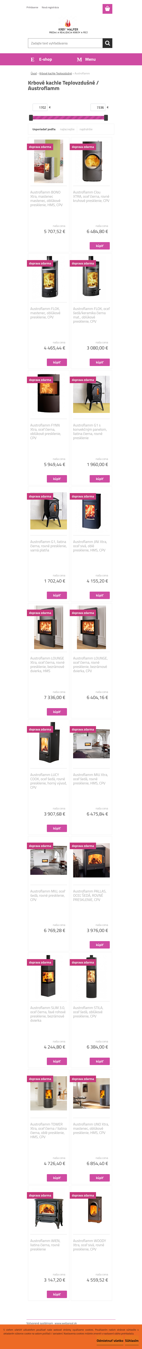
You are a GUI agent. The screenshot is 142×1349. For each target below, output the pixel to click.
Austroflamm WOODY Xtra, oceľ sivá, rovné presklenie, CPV (89, 1245)
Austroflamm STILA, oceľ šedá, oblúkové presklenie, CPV (88, 1012)
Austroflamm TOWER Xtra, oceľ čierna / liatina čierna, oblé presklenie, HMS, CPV (48, 1130)
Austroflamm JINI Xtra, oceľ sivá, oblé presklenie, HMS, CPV (90, 546)
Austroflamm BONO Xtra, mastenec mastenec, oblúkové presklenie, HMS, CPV (46, 198)
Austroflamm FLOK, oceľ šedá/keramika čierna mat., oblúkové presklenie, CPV (91, 315)
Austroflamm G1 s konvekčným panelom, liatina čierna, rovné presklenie (90, 431)
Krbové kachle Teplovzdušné (55, 73)
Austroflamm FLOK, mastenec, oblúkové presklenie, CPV (45, 313)
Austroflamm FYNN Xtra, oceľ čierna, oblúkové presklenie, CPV (45, 431)
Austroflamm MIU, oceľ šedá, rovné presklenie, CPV (47, 895)
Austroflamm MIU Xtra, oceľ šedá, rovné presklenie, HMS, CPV (90, 779)
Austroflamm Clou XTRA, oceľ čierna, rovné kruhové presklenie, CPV (91, 196)
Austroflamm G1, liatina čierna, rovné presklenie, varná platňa (48, 546)
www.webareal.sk (66, 1323)
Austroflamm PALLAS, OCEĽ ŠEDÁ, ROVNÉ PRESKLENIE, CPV (89, 895)
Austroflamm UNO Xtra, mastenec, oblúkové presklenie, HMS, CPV (91, 1128)
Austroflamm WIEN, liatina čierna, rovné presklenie (45, 1245)
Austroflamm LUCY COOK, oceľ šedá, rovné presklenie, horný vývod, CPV (48, 781)
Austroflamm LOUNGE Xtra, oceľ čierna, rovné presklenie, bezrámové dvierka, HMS (47, 664)
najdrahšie (86, 129)
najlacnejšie (67, 129)
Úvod (34, 73)
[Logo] (68, 24)
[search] (107, 43)
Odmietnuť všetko (110, 1340)
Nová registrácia (50, 7)
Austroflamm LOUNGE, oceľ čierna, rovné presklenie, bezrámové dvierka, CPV (90, 664)
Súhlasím (132, 1340)
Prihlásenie (32, 7)
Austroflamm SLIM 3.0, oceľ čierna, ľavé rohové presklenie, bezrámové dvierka (48, 1014)
